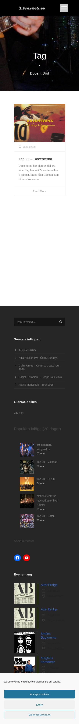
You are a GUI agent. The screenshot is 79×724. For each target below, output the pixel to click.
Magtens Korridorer (48, 660)
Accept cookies (39, 694)
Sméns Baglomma (48, 635)
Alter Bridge (49, 585)
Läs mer (19, 412)
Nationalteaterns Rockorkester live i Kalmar (48, 501)
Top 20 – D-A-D (46, 478)
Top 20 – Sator (45, 515)
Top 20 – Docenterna (35, 159)
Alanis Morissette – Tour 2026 (36, 384)
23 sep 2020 (29, 147)
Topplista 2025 (27, 350)
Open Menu (64, 8)
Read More (39, 191)
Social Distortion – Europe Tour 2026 (40, 377)
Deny (39, 704)
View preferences (40, 714)
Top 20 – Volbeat (47, 461)
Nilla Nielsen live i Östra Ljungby (38, 357)
